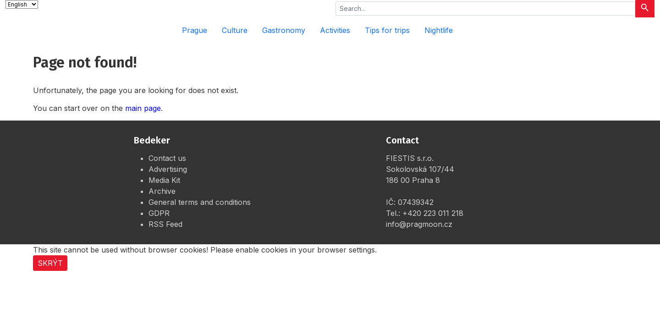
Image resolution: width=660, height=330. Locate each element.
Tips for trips (387, 30)
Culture (235, 30)
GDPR (159, 213)
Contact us (167, 158)
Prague (194, 30)
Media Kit (164, 180)
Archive (162, 191)
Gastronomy (283, 30)
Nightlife (438, 30)
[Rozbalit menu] (641, 30)
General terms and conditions (199, 202)
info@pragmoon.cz (419, 224)
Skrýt (50, 263)
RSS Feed (165, 224)
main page (143, 108)
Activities (335, 30)
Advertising (167, 169)
